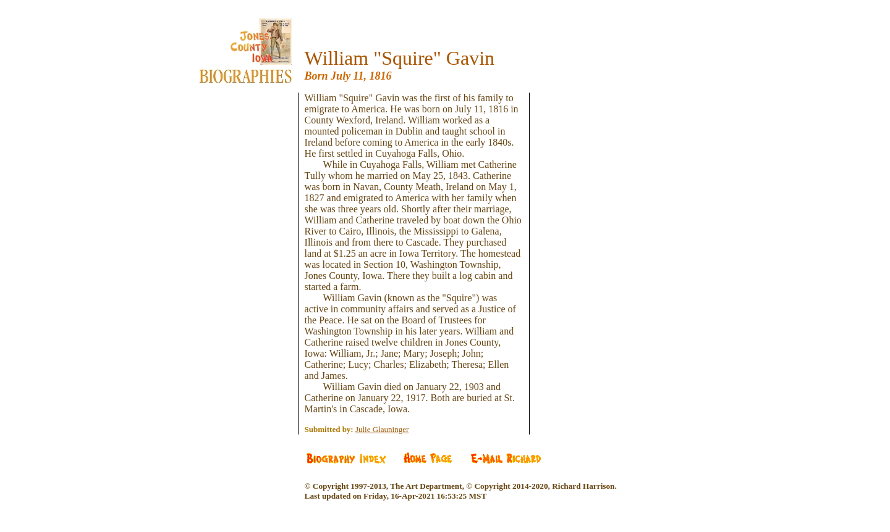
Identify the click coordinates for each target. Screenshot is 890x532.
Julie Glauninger (382, 429)
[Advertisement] (255, 167)
